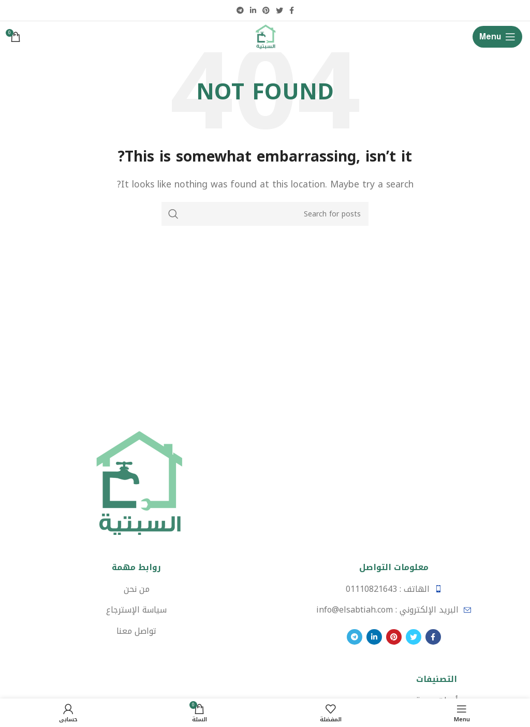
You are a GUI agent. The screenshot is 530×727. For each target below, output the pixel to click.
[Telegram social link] (240, 10)
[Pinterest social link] (266, 10)
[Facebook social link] (291, 10)
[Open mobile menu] (497, 36)
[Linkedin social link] (253, 10)
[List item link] (393, 589)
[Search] (265, 214)
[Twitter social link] (279, 10)
